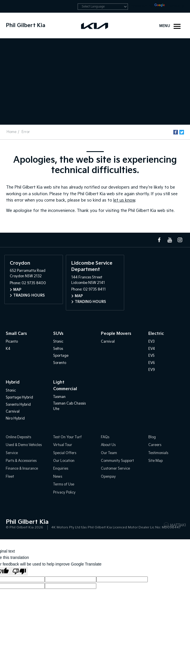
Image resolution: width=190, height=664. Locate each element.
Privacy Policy (64, 492)
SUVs (58, 333)
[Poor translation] (19, 571)
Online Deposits (18, 437)
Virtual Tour (62, 445)
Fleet (10, 477)
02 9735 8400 (34, 283)
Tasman (59, 397)
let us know (124, 200)
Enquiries (60, 468)
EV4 (151, 349)
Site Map (155, 461)
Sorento (59, 363)
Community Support (117, 461)
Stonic (58, 341)
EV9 (151, 370)
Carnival (108, 341)
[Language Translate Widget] (103, 6)
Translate (169, 6)
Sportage (60, 356)
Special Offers (64, 453)
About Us (108, 445)
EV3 (151, 341)
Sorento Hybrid (18, 405)
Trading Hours (29, 295)
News (57, 477)
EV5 (151, 356)
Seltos (58, 349)
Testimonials (158, 453)
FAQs (105, 437)
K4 (8, 349)
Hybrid (13, 382)
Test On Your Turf (67, 437)
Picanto (12, 341)
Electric (156, 333)
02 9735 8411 (94, 289)
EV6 (151, 363)
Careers (154, 445)
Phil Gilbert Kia (25, 25)
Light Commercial (65, 385)
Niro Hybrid (15, 418)
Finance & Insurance (22, 468)
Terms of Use (63, 484)
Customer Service (115, 468)
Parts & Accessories (21, 461)
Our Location (63, 461)
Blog (152, 437)
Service (12, 453)
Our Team (109, 453)
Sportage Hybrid (19, 397)
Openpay (108, 477)
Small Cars (16, 333)
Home (11, 132)
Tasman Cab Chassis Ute (69, 406)
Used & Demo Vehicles (24, 445)
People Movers (116, 333)
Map (17, 290)
